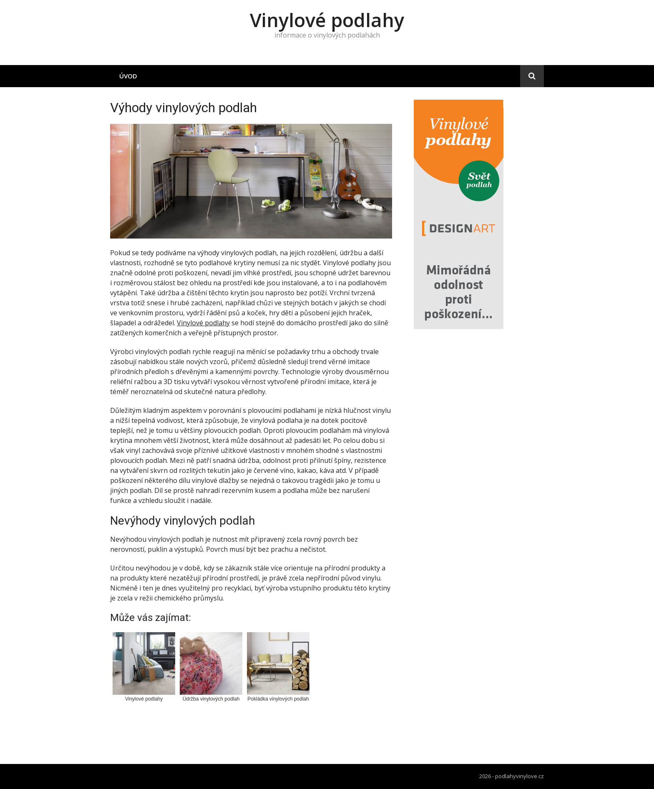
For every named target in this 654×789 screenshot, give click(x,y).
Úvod (128, 76)
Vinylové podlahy (327, 20)
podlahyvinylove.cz (519, 776)
